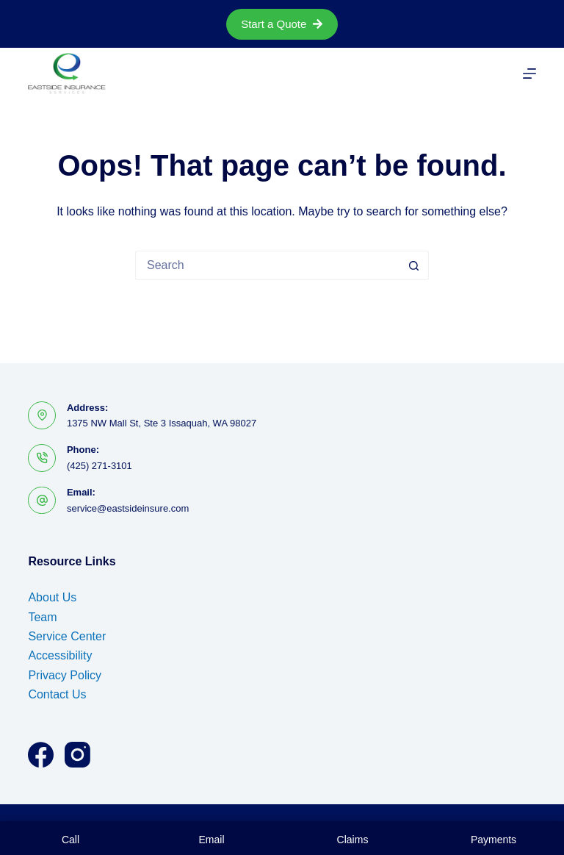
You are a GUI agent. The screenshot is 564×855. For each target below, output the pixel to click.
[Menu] (529, 73)
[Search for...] (267, 265)
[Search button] (414, 265)
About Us (52, 597)
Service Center (67, 636)
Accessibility (60, 655)
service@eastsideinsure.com (128, 508)
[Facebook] (41, 755)
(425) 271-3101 (99, 465)
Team (42, 617)
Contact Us (57, 694)
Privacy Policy (64, 675)
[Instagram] (77, 755)
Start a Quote (282, 24)
